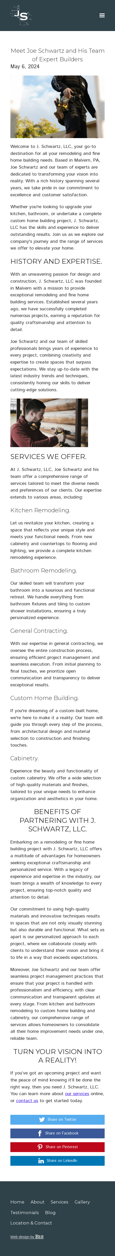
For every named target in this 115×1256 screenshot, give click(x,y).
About (38, 1202)
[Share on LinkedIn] (57, 1161)
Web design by (27, 1237)
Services (59, 1202)
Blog (50, 1212)
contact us (27, 1100)
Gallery (82, 1202)
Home (17, 1202)
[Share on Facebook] (57, 1133)
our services (77, 1093)
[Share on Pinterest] (57, 1147)
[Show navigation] (101, 15)
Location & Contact (31, 1222)
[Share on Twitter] (57, 1120)
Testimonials (24, 1212)
